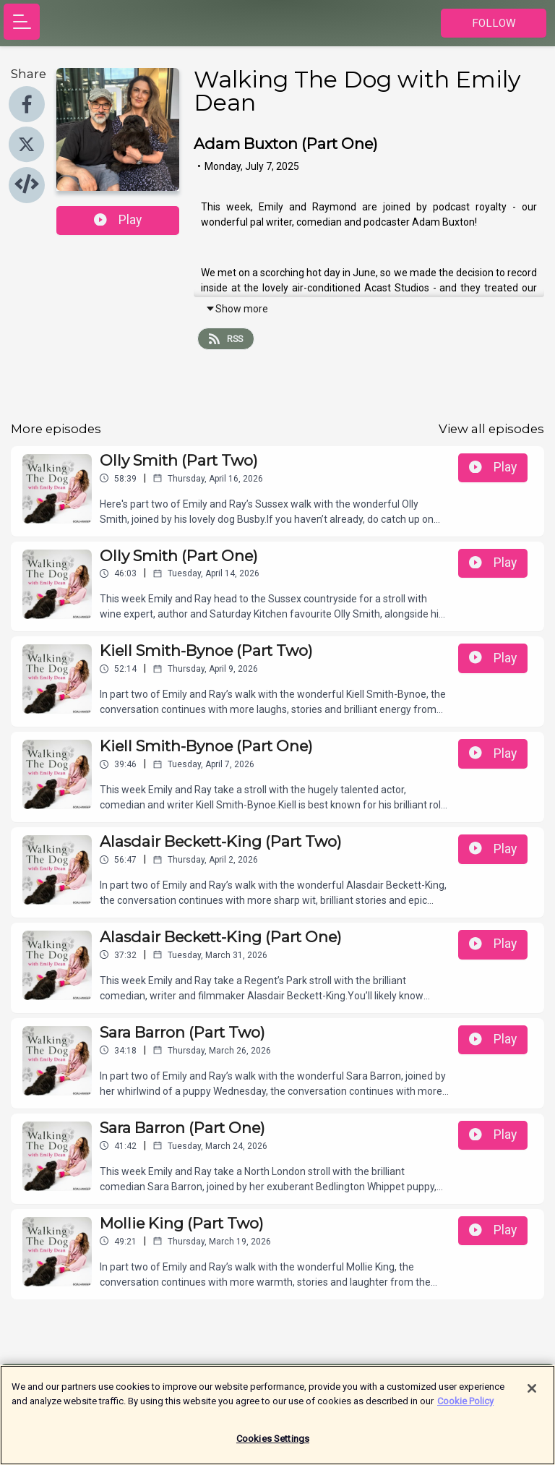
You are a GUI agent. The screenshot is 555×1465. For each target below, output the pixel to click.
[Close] (532, 1395)
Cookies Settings (272, 1445)
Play (118, 220)
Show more (236, 309)
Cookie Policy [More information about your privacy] (465, 1407)
